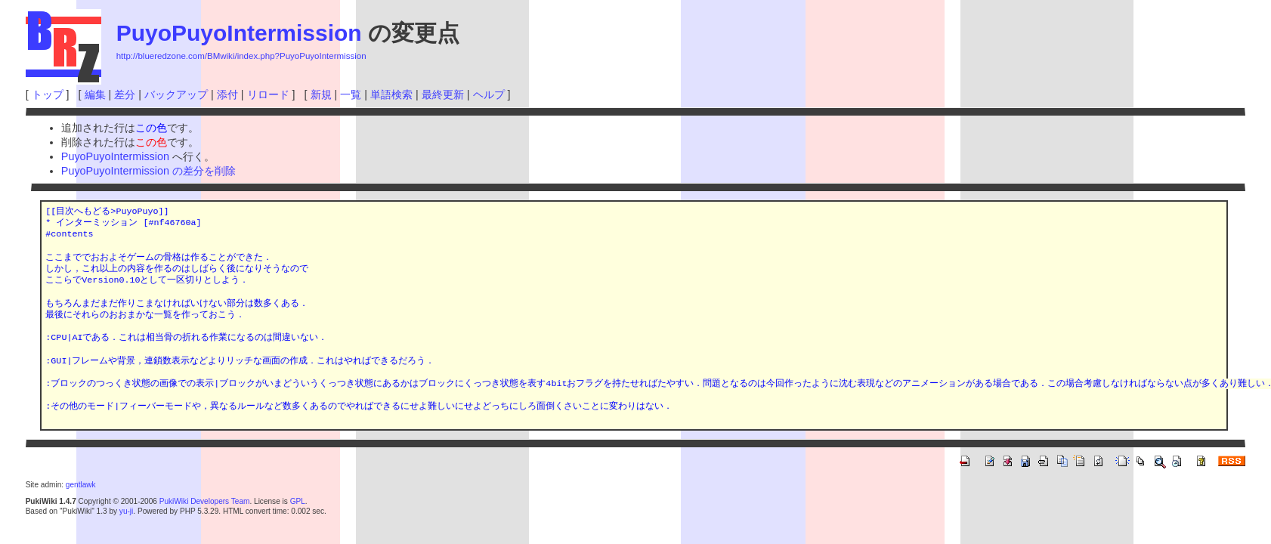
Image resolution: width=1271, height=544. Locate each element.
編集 (95, 94)
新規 (321, 94)
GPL (297, 501)
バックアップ (176, 94)
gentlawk (81, 485)
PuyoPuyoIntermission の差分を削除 (148, 171)
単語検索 (391, 94)
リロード (268, 94)
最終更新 (443, 94)
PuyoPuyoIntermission (239, 32)
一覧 (350, 94)
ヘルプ (489, 94)
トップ (47, 94)
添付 (227, 94)
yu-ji (126, 511)
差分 (124, 94)
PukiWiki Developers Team (204, 501)
